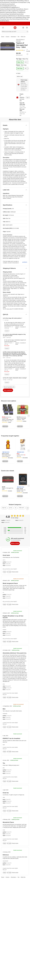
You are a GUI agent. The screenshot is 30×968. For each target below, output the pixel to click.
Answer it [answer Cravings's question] (7, 382)
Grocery (7, 4)
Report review (15, 571)
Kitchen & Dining (18, 2)
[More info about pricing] (27, 54)
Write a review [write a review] (15, 543)
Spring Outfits (7, 15)
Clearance (18, 14)
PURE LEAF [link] (21, 507)
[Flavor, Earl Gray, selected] (19, 68)
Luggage (13, 7)
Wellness (8, 7)
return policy (9, 308)
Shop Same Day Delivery (9, 19)
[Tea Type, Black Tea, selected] (20, 62)
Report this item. (24, 262)
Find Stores (6, 20)
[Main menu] (3, 27)
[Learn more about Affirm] (22, 112)
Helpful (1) (17, 368)
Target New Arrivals (5, 0)
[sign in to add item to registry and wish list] (27, 97)
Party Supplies (19, 10)
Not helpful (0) (23, 326)
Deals (14, 14)
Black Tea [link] (4, 507)
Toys (6, 9)
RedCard (23, 19)
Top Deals (5, 17)
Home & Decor (10, 2)
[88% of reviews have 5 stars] (15, 527)
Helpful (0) (17, 326)
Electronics (10, 9)
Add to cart (19, 76)
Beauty (9, 5)
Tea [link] (15, 507)
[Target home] (15, 27)
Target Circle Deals (13, 17)
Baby (6, 5)
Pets (9, 12)
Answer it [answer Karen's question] (7, 374)
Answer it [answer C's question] (7, 330)
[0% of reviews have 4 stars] (15, 529)
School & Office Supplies (9, 10)
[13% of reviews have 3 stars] (15, 530)
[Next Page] (27, 62)
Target (2, 36)
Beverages (13, 36)
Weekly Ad (21, 17)
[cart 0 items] (27, 27)
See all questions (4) (9, 387)
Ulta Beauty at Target (15, 12)
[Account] (23, 27)
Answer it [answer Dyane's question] (7, 348)
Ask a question (8, 390)
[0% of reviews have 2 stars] (15, 531)
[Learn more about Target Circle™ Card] (22, 105)
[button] (6, 452)
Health (4, 7)
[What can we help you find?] (15, 31)
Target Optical (9, 14)
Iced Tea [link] (10, 507)
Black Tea (23, 36)
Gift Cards (5, 12)
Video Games (16, 9)
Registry (18, 19)
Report (16, 328)
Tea (18, 36)
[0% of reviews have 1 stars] (15, 533)
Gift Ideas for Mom (15, 0)
